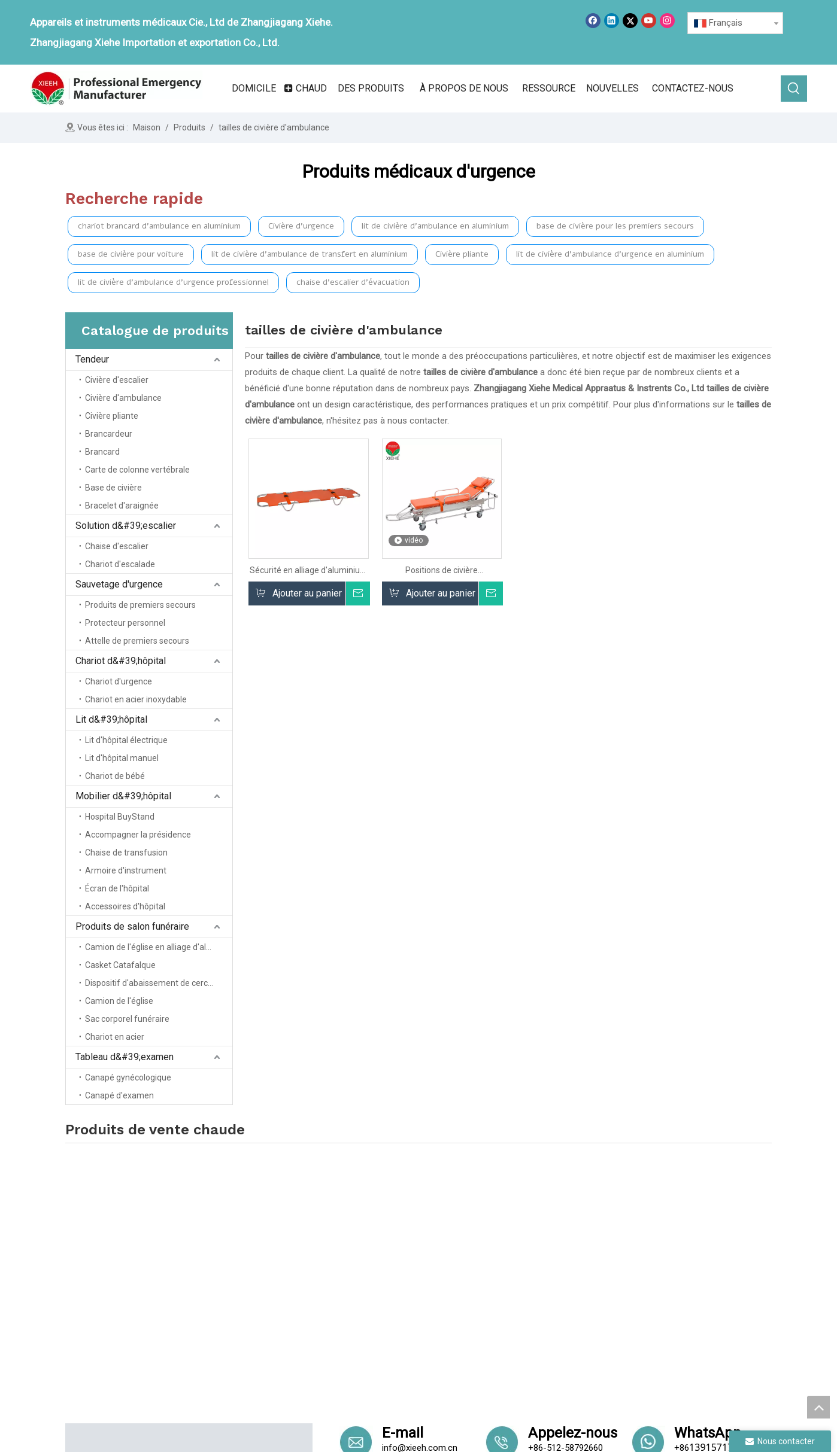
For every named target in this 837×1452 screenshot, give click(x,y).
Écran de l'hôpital (117, 888)
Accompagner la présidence (138, 834)
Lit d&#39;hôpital (111, 719)
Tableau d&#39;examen (124, 1057)
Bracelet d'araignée (122, 505)
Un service (374, 1309)
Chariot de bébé (115, 776)
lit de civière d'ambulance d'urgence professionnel (173, 282)
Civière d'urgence (301, 226)
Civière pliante (462, 254)
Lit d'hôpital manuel (122, 758)
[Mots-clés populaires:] (794, 88)
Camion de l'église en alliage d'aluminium (158, 947)
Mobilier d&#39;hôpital (123, 796)
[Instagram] (667, 20)
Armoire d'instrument (125, 870)
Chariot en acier (114, 1037)
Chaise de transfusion (126, 852)
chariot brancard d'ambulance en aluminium (159, 226)
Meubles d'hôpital (658, 1234)
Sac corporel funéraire (127, 1019)
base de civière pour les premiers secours (615, 226)
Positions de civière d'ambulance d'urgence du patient (442, 570)
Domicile (371, 1242)
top (818, 1407)
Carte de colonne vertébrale (137, 469)
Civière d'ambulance (123, 398)
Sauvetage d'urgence (119, 584)
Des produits (379, 1276)
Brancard (102, 451)
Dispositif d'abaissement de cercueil (153, 983)
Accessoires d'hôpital (125, 906)
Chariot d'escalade (120, 564)
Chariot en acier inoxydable (136, 699)
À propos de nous (389, 1259)
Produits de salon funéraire (132, 926)
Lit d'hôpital (509, 1309)
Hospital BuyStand (119, 816)
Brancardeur (108, 434)
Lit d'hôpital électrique (126, 740)
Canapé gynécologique (128, 1077)
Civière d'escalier (116, 380)
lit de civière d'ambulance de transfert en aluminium (309, 254)
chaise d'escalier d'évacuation (353, 282)
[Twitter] (630, 20)
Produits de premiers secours (140, 605)
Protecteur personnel (125, 623)
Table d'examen (653, 1268)
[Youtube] (648, 20)
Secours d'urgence (524, 1276)
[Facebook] (593, 20)
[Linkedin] (611, 20)
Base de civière (113, 487)
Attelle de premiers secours (137, 641)
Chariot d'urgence (118, 681)
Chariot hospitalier (523, 1292)
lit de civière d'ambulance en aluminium (435, 226)
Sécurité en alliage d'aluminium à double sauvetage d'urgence (309, 570)
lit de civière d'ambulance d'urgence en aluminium (610, 254)
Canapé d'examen (119, 1095)
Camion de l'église (119, 1001)
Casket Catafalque (120, 965)
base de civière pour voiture (131, 254)
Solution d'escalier (523, 1259)
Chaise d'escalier (116, 546)
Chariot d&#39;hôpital (120, 660)
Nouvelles (373, 1292)
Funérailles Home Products (678, 1251)
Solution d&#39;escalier (125, 525)
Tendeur (92, 359)
